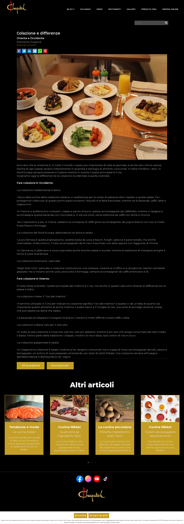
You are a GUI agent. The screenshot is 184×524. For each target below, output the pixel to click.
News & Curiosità (26, 45)
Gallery (131, 9)
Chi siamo (85, 9)
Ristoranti (114, 9)
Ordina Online (170, 9)
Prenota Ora (148, 9)
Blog (70, 9)
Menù (100, 9)
